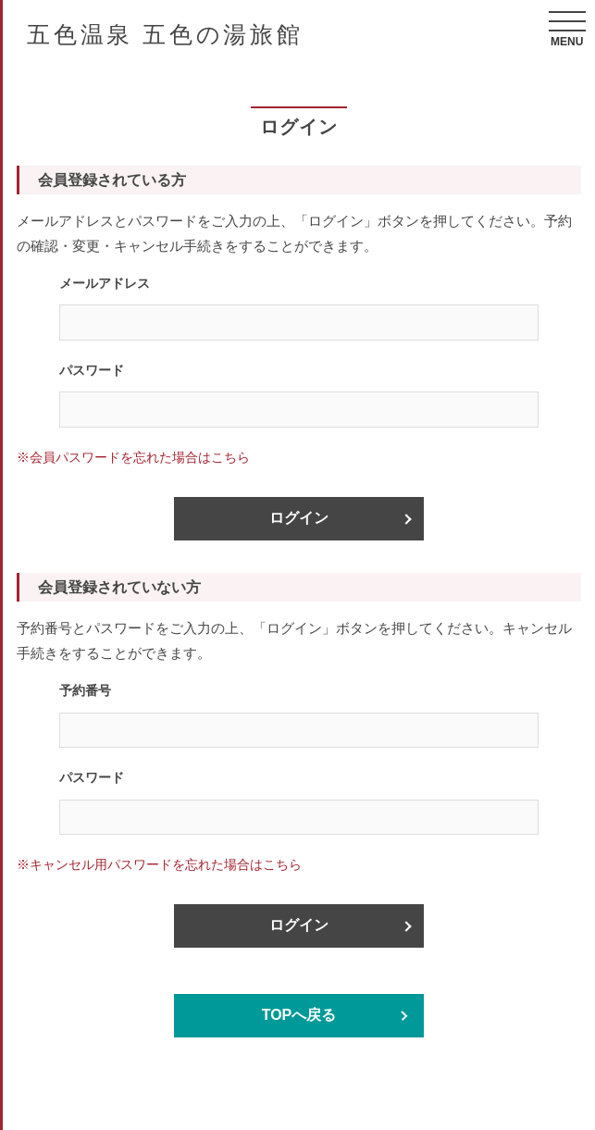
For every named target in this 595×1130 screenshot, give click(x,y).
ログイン (298, 518)
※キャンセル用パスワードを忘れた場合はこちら (159, 864)
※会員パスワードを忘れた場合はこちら (133, 457)
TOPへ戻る (299, 1015)
